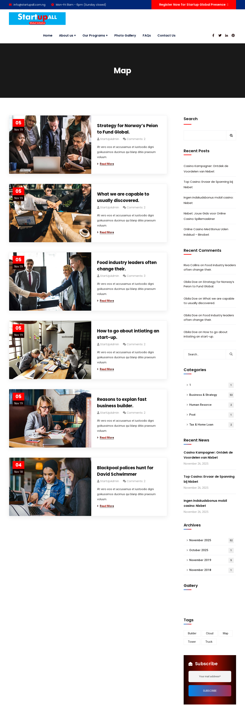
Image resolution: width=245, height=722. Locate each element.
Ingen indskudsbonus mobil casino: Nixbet (208, 200)
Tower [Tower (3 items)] (192, 641)
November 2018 (211, 570)
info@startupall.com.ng (27, 5)
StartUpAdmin (109, 139)
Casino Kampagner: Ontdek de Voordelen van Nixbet (206, 168)
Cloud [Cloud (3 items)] (209, 633)
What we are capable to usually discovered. (123, 197)
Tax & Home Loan (211, 424)
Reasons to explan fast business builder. (122, 402)
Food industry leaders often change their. (127, 266)
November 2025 (211, 540)
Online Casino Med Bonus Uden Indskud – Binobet (206, 232)
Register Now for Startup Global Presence (193, 4)
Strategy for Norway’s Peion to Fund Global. (127, 129)
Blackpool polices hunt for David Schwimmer (125, 471)
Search (191, 118)
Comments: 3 (136, 276)
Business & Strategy (211, 395)
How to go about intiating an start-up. (128, 334)
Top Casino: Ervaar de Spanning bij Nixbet (208, 184)
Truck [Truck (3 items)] (208, 641)
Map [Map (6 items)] (225, 633)
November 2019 (211, 560)
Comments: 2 (136, 139)
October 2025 (211, 550)
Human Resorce (211, 405)
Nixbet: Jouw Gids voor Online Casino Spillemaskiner (205, 216)
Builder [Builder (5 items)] (192, 633)
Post (211, 415)
